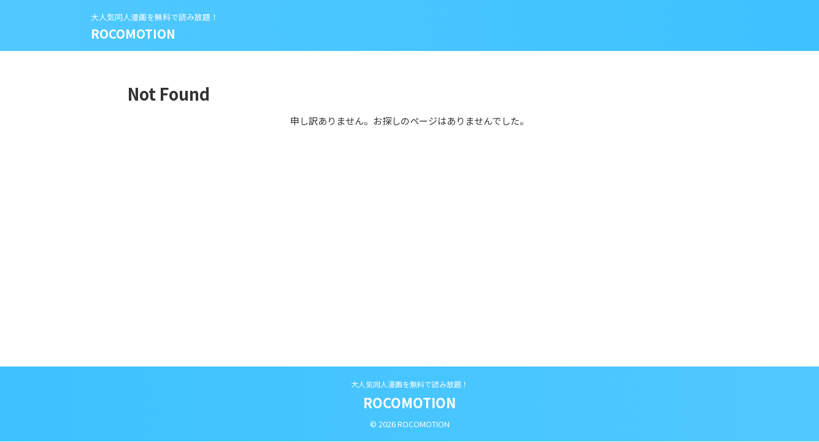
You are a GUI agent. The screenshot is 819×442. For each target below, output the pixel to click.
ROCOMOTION (133, 33)
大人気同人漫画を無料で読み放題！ (410, 384)
